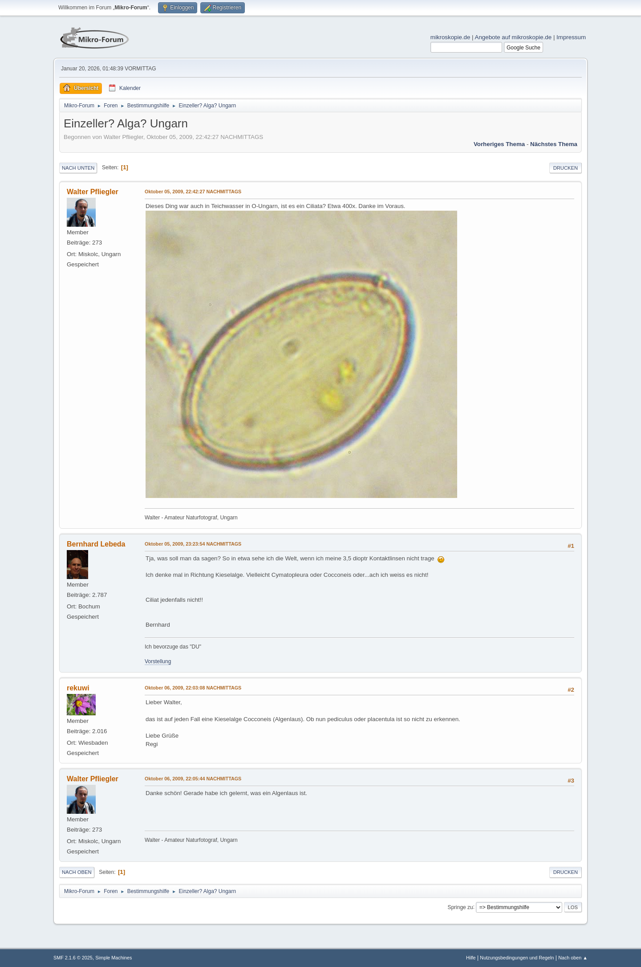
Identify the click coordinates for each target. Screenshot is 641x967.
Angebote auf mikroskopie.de (513, 37)
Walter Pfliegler (92, 192)
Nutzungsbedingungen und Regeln (517, 957)
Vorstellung (158, 661)
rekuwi (78, 688)
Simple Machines (113, 957)
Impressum (571, 37)
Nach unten (78, 168)
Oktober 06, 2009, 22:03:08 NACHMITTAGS (193, 687)
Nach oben (77, 872)
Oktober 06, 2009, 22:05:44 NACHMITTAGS (193, 778)
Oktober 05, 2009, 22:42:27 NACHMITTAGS (193, 191)
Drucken (565, 168)
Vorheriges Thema (499, 144)
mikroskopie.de (450, 37)
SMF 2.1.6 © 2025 (73, 957)
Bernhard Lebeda (96, 544)
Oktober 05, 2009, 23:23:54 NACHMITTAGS (193, 544)
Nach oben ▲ (573, 957)
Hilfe (471, 957)
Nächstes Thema (553, 144)
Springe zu (460, 907)
